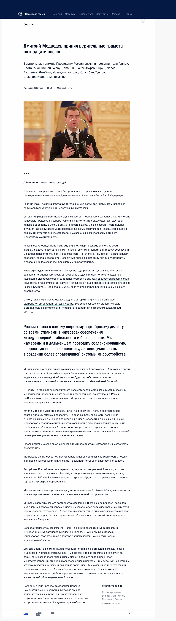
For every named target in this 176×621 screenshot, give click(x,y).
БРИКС (28, 312)
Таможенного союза (118, 283)
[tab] (25, 614)
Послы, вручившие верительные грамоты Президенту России (113, 596)
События (29, 24)
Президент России (35, 4)
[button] (5, 4)
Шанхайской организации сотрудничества (48, 303)
